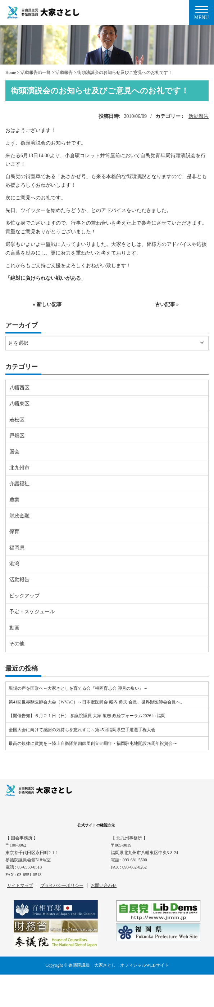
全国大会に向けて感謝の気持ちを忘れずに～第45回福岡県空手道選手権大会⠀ (84, 729)
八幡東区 (19, 403)
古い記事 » (167, 304)
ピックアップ (24, 596)
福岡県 (16, 548)
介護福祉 (19, 483)
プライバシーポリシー (61, 885)
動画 (14, 628)
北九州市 (19, 468)
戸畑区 (16, 435)
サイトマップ (20, 885)
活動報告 (198, 116)
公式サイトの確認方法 (96, 825)
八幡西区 (19, 387)
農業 (14, 500)
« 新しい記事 (47, 304)
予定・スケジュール (32, 611)
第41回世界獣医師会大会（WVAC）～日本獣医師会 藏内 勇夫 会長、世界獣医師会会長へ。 (96, 702)
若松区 (16, 420)
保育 (14, 531)
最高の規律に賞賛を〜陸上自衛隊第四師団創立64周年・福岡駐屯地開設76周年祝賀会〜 (93, 743)
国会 (14, 451)
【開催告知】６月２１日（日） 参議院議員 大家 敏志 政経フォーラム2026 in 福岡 (87, 715)
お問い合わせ (104, 885)
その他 (16, 643)
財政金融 (19, 515)
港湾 (14, 563)
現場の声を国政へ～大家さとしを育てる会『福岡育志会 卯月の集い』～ (78, 688)
